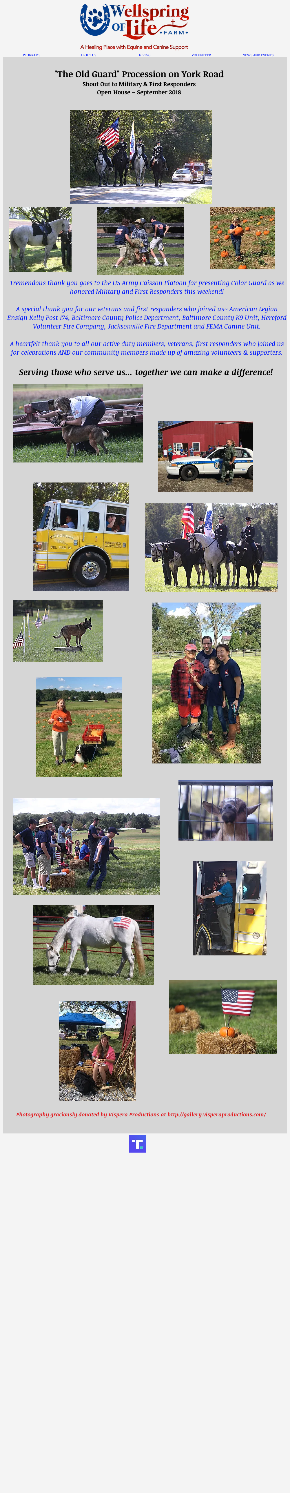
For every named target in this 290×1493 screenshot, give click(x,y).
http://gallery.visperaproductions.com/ (216, 1114)
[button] (31, 54)
